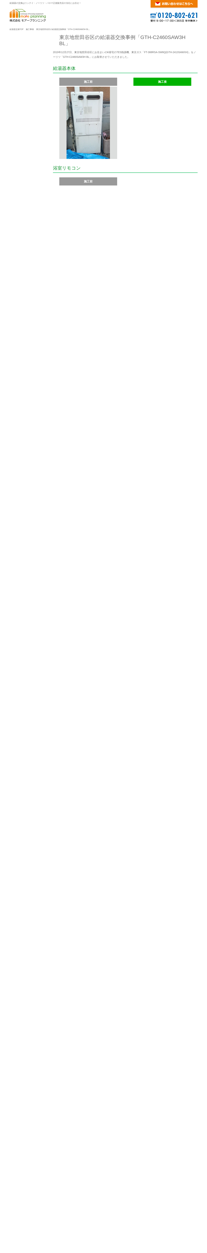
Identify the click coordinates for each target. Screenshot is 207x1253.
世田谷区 (182, 1069)
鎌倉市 (188, 1047)
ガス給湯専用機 (22, 199)
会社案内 (18, 169)
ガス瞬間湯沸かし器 (24, 260)
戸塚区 (163, 1038)
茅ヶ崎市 (114, 1047)
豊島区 (82, 1074)
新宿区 (100, 1069)
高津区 (136, 1043)
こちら (112, 1163)
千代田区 (71, 1069)
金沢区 (115, 1038)
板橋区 (110, 1074)
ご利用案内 (23, 82)
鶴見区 (183, 1038)
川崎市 (98, 1043)
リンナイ (35, 190)
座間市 (59, 1047)
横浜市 (57, 1038)
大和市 (192, 1043)
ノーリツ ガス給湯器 (82, 1214)
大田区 (171, 1069)
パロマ (33, 397)
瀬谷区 (153, 1038)
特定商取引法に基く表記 (27, 178)
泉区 (83, 1038)
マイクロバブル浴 (23, 367)
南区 (85, 1043)
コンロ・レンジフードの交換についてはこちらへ (153, 889)
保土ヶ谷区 (67, 1043)
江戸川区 (152, 1074)
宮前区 (167, 1043)
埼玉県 (63, 1093)
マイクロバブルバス (24, 268)
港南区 (125, 1038)
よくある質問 (21, 143)
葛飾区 (140, 1074)
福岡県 (63, 1142)
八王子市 (177, 1074)
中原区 (157, 1043)
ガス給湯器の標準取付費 (27, 118)
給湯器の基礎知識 (149, 1214)
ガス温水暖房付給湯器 (26, 234)
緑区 (78, 1043)
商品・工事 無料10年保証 (27, 126)
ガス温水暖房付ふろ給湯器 (111, 377)
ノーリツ (89, 377)
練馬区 (120, 1074)
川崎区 (118, 1043)
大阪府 (63, 1173)
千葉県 (63, 1120)
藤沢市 (79, 1047)
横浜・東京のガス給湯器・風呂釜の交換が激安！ (165, 1222)
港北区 (135, 1038)
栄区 (144, 1038)
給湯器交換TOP (17, 29)
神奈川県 (65, 1031)
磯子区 (92, 1038)
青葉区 (67, 1038)
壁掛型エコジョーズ (140, 377)
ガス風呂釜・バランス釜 (27, 251)
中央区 (82, 1069)
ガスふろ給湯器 (22, 208)
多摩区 (146, 1043)
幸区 (126, 1043)
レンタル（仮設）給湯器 (27, 101)
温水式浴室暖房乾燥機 (26, 285)
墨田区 (130, 1069)
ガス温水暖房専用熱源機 (27, 242)
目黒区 (161, 1069)
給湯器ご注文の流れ (24, 92)
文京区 (110, 1069)
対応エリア (67, 1019)
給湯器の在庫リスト (24, 109)
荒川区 (100, 1074)
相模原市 (181, 1043)
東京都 (63, 1062)
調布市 (57, 1083)
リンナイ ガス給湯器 (59, 1214)
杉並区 (72, 1074)
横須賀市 (76, 1052)
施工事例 (30, 29)
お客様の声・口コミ (24, 161)
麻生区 (108, 1043)
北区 (90, 1074)
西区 (55, 1043)
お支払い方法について (26, 135)
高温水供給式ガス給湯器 (27, 217)
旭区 (75, 1038)
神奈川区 (104, 1038)
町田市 (165, 1074)
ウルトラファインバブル (27, 277)
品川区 (150, 1069)
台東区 (120, 1069)
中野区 (62, 1074)
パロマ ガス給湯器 (103, 1214)
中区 (192, 1038)
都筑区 (173, 1038)
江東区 (140, 1069)
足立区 (130, 1074)
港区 (91, 1069)
